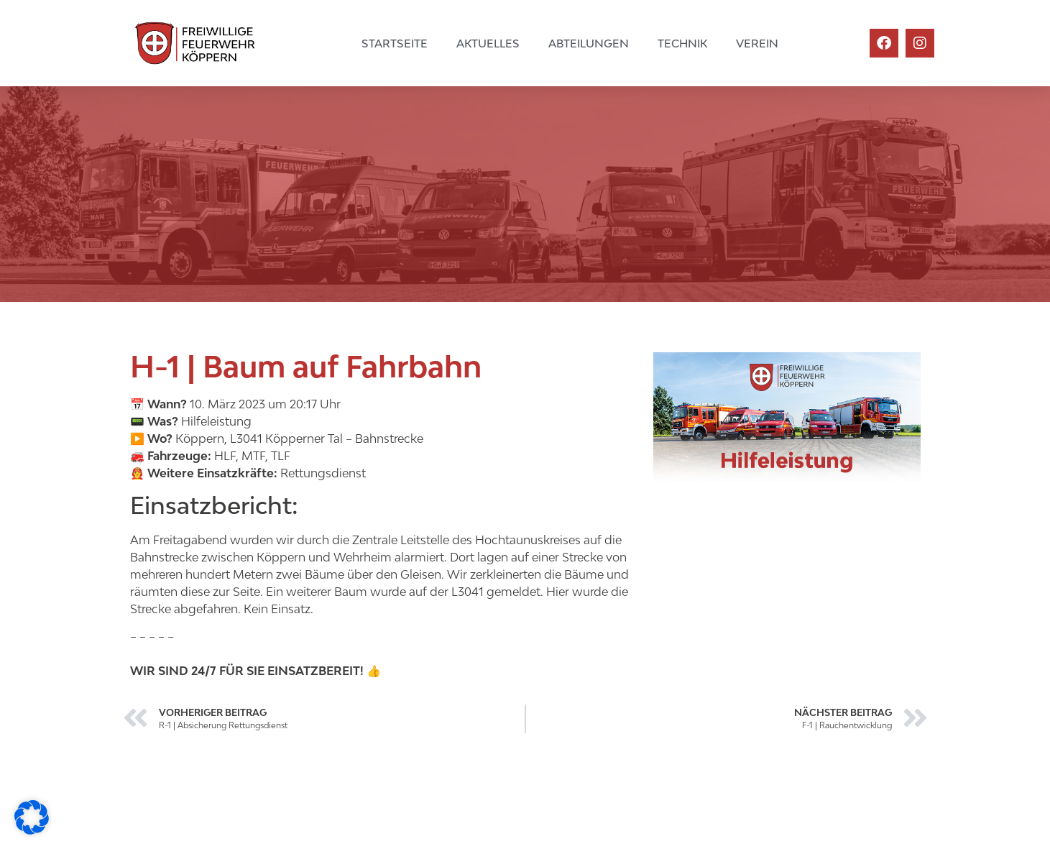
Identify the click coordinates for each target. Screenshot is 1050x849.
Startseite (394, 43)
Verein (757, 43)
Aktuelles (488, 43)
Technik (682, 43)
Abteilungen (588, 43)
